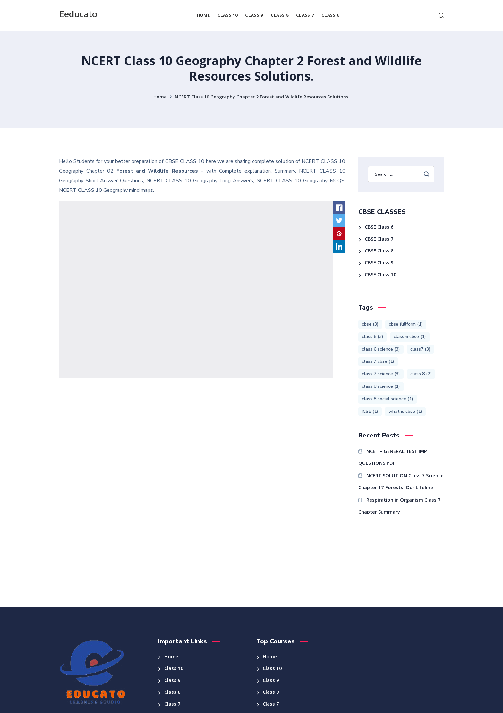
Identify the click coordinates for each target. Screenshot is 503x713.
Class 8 (172, 693)
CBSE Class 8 (379, 251)
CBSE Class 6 (379, 228)
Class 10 (173, 669)
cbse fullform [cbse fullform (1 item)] (406, 324)
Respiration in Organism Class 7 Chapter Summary (399, 507)
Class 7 (172, 704)
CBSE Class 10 (380, 275)
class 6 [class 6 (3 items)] (372, 337)
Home (159, 97)
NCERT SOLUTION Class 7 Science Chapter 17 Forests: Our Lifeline (401, 482)
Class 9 (172, 681)
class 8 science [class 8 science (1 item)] (381, 386)
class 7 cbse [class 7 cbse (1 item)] (378, 361)
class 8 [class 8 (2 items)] (421, 374)
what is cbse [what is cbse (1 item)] (405, 411)
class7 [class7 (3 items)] (420, 349)
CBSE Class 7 (379, 239)
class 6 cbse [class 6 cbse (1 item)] (410, 337)
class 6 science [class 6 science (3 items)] (381, 349)
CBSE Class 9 (379, 263)
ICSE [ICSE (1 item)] (370, 411)
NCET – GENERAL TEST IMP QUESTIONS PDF (392, 458)
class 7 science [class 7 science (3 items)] (381, 374)
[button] (441, 15)
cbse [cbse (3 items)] (370, 324)
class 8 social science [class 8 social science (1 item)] (387, 399)
